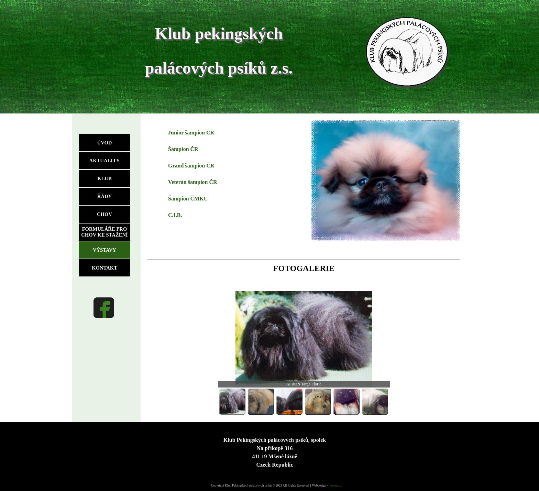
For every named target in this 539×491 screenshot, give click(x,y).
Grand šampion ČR (191, 165)
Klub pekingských (219, 33)
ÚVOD (104, 142)
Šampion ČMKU (188, 198)
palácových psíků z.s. (219, 68)
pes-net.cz (335, 485)
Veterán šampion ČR (192, 182)
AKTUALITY (104, 160)
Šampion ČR (183, 149)
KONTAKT (104, 268)
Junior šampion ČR (191, 132)
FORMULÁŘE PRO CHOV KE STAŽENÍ (104, 232)
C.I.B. (175, 215)
